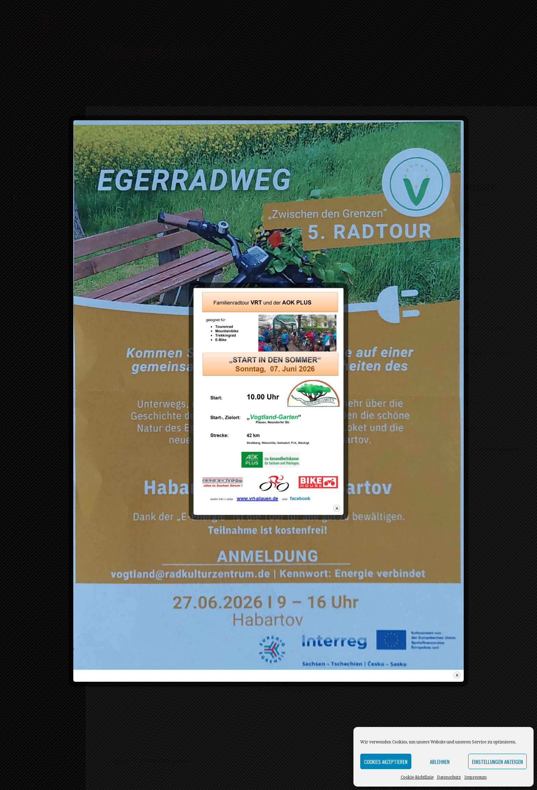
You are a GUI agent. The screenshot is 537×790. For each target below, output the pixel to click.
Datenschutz (449, 777)
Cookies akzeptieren (386, 761)
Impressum (475, 777)
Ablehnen (440, 761)
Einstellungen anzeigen (497, 761)
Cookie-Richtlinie (417, 777)
